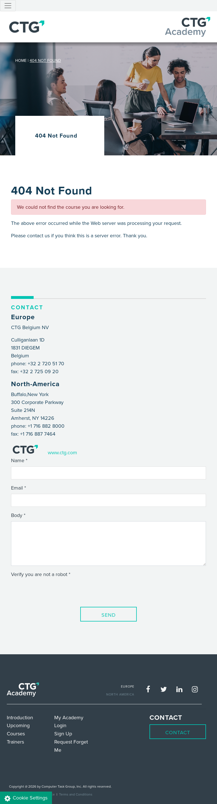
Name (17, 460)
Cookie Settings (26, 798)
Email (17, 487)
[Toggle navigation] (8, 5)
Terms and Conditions (75, 794)
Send (108, 614)
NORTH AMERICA (120, 694)
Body (16, 515)
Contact (177, 732)
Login (60, 725)
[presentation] (54, 591)
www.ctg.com (62, 452)
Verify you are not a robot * (40, 574)
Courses (16, 733)
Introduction (20, 717)
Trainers (15, 741)
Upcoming (18, 725)
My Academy (68, 717)
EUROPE (127, 686)
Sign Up (63, 733)
